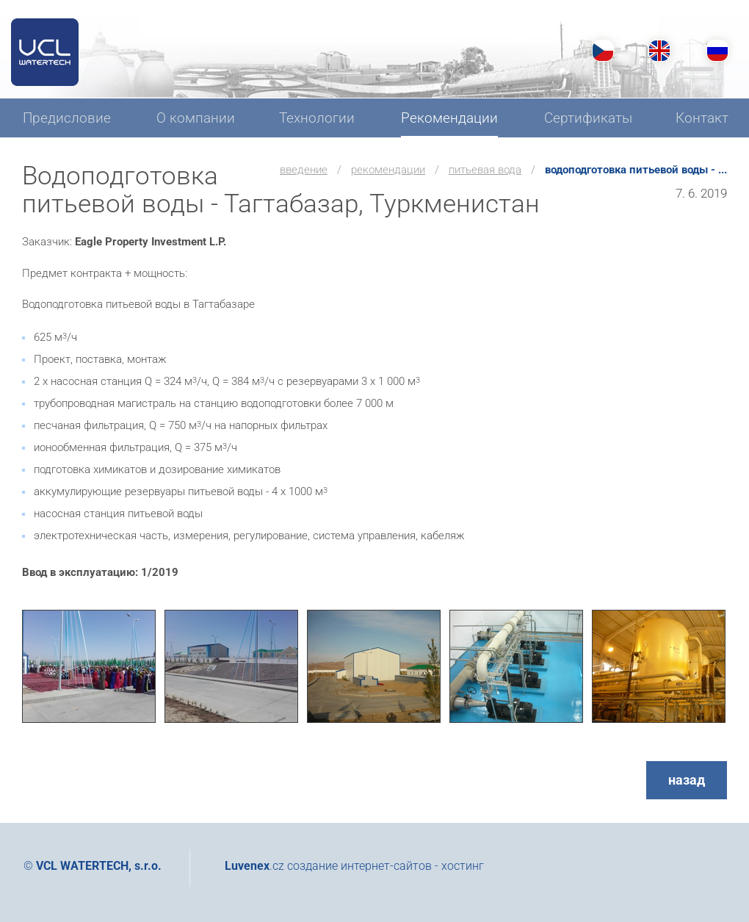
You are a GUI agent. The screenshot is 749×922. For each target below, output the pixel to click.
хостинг (462, 866)
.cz (254, 866)
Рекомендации (388, 169)
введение (304, 169)
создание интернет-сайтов (359, 866)
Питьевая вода (485, 169)
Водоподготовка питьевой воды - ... (636, 169)
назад (686, 780)
